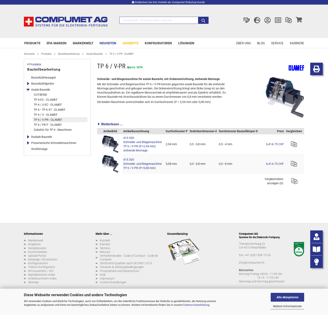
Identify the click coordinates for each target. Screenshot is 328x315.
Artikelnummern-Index (42, 278)
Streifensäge (39, 149)
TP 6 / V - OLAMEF (46, 114)
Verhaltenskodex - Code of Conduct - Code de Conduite (129, 257)
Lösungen (186, 43)
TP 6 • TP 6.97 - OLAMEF (49, 109)
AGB (103, 274)
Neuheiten (108, 43)
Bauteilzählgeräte (42, 83)
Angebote (130, 43)
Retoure (105, 252)
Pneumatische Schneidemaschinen (53, 143)
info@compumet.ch (251, 262)
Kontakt (105, 240)
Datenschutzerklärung (196, 304)
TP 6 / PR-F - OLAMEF (48, 124)
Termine (105, 248)
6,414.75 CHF (275, 144)
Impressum (107, 278)
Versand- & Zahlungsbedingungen (122, 267)
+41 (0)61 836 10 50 (258, 255)
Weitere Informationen (287, 306)
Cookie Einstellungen (113, 282)
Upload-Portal (37, 255)
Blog (261, 43)
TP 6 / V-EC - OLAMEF (48, 104)
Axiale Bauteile (40, 89)
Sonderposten (37, 248)
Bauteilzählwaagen (43, 77)
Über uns (243, 43)
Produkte (32, 43)
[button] (200, 124)
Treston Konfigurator (41, 267)
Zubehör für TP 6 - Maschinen (53, 129)
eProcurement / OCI (41, 271)
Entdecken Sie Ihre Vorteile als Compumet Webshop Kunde (170, 2)
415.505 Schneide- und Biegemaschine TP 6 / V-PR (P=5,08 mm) (142, 164)
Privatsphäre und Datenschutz (119, 271)
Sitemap (33, 282)
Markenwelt (83, 43)
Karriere (297, 43)
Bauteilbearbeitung (43, 69)
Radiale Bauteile (41, 136)
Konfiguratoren (158, 43)
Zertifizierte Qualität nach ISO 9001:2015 (126, 263)
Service (277, 43)
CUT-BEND (40, 94)
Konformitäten (37, 252)
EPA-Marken (57, 43)
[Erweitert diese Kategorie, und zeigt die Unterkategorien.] (28, 83)
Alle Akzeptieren (288, 297)
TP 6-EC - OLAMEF (46, 99)
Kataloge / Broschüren (42, 259)
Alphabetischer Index (41, 274)
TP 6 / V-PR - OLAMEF (48, 119)
